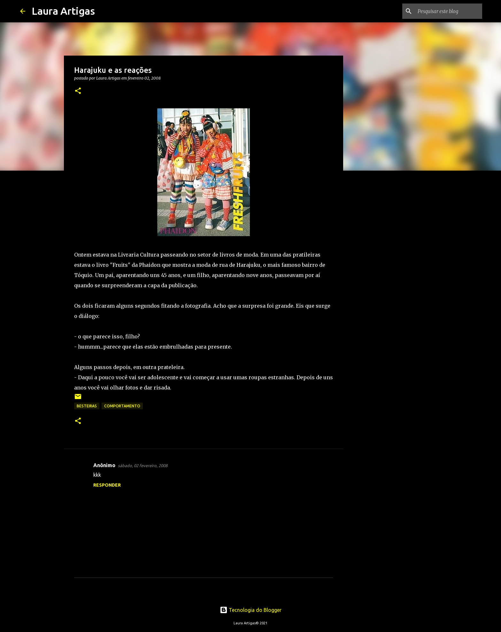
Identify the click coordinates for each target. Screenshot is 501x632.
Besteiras (87, 406)
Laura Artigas (63, 11)
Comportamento (122, 406)
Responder (107, 485)
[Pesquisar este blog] (448, 11)
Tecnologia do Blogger (250, 610)
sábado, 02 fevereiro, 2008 (142, 465)
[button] (78, 91)
